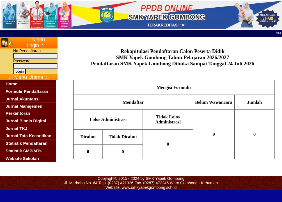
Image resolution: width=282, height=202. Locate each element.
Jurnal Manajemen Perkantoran (24, 110)
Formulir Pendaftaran (27, 91)
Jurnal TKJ (16, 128)
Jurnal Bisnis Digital (26, 120)
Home (11, 83)
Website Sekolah (22, 158)
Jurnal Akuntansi (23, 99)
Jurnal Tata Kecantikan (28, 135)
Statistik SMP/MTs (24, 150)
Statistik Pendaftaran (26, 143)
